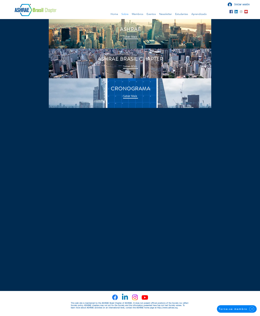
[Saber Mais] (130, 36)
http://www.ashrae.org (167, 308)
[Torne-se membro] (237, 309)
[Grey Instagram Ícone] (241, 11)
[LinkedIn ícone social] (236, 11)
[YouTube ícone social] (246, 11)
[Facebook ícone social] (231, 11)
